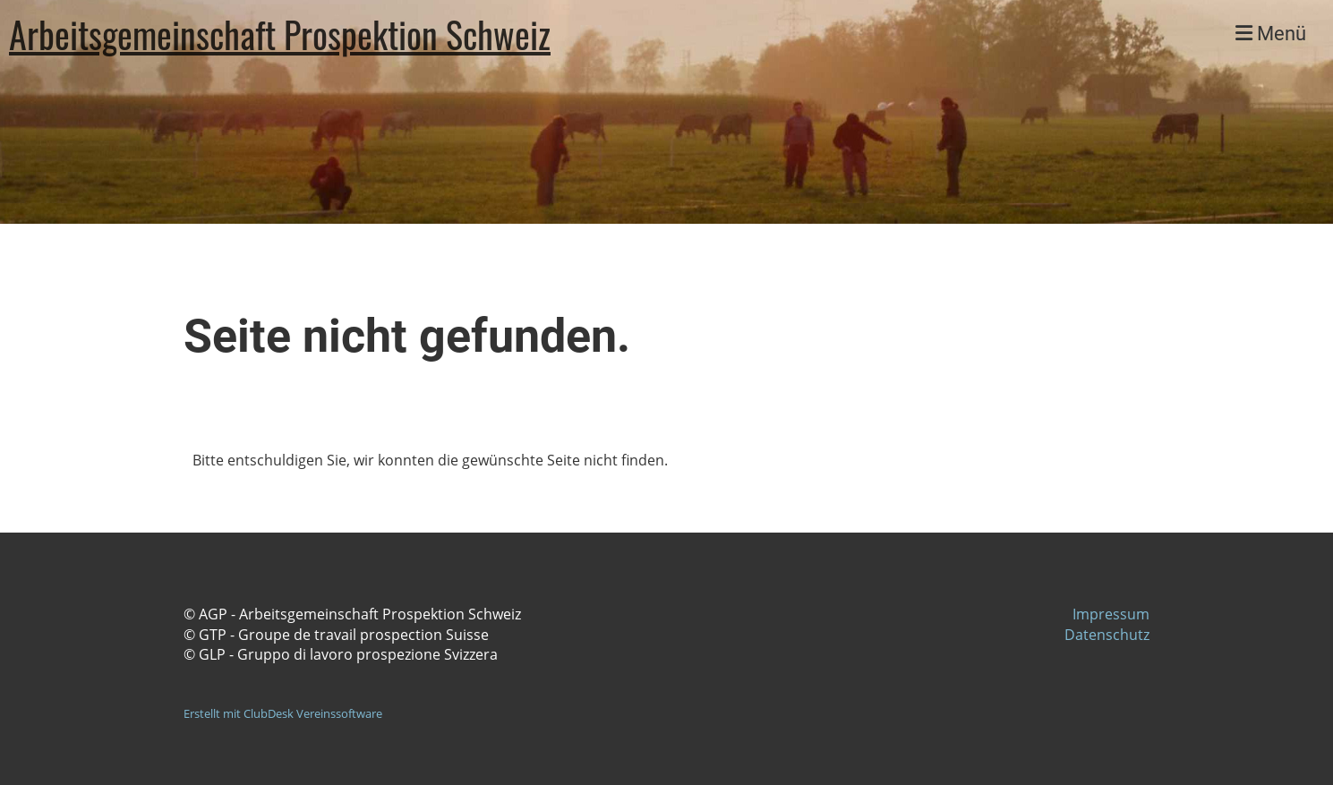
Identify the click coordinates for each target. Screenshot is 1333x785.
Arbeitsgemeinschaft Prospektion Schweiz (280, 34)
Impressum (1110, 614)
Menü (1270, 33)
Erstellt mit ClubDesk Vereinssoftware (283, 713)
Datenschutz (1106, 634)
